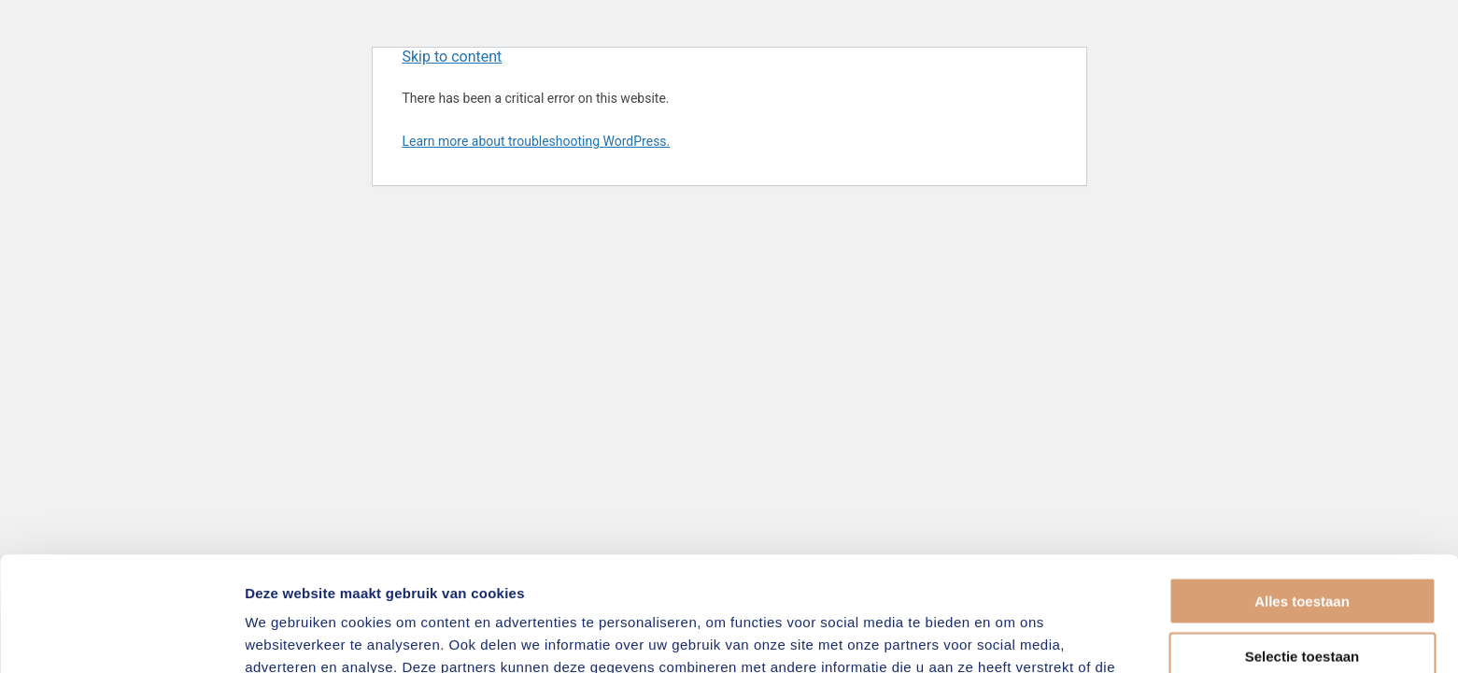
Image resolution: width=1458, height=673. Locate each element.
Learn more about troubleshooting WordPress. (537, 141)
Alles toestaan (1302, 486)
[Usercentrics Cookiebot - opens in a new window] (121, 637)
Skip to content (453, 56)
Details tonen (1009, 636)
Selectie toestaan (1302, 542)
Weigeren (1301, 596)
